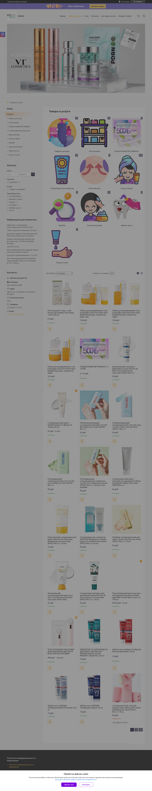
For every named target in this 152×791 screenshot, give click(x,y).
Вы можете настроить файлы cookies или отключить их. (75, 779)
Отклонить (86, 785)
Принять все (69, 785)
